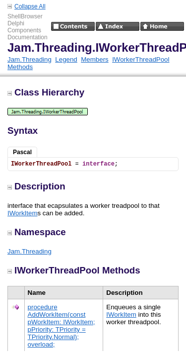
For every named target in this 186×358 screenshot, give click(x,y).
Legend (66, 59)
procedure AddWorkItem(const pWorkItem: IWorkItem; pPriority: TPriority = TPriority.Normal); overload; (61, 325)
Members (95, 59)
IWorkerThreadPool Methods (73, 270)
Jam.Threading (29, 59)
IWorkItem (22, 213)
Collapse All (30, 6)
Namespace (36, 232)
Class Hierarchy (45, 92)
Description (36, 186)
